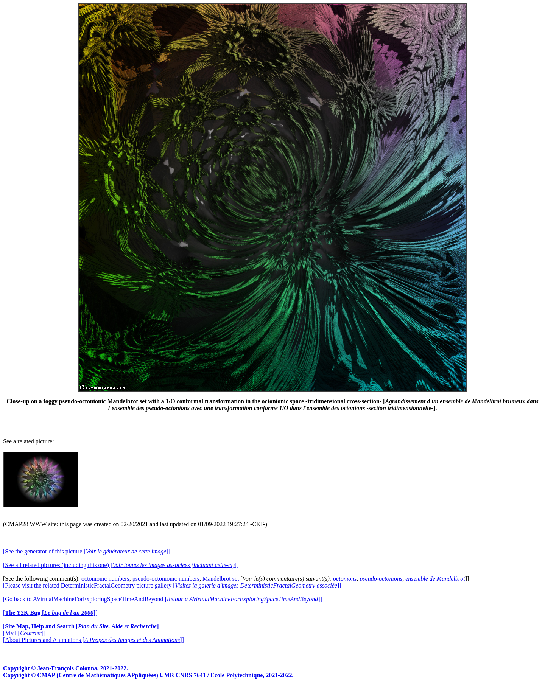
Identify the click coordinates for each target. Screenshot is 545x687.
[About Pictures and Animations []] (93, 640)
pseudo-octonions (381, 578)
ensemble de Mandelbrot (435, 578)
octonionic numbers (105, 578)
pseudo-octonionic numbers (165, 578)
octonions (345, 578)
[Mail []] (24, 633)
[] (50, 612)
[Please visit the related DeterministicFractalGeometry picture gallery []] (172, 585)
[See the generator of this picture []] (86, 551)
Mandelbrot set (220, 578)
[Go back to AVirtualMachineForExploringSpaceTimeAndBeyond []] (162, 599)
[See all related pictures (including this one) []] (120, 565)
